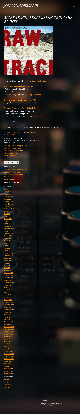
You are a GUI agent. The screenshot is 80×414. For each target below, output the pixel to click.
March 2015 (7, 226)
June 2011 (7, 287)
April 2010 (7, 319)
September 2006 (9, 371)
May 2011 (7, 290)
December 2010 (9, 302)
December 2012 (8, 255)
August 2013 (8, 238)
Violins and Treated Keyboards (16, 86)
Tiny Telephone (35, 94)
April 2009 (7, 346)
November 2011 (8, 278)
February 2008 (8, 368)
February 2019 (8, 197)
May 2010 (7, 317)
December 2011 (8, 275)
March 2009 (7, 349)
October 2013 (8, 236)
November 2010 (9, 305)
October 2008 (8, 356)
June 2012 (7, 263)
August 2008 (8, 361)
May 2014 (7, 231)
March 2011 (7, 295)
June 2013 (7, 243)
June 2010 (7, 314)
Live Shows (7, 384)
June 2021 (7, 189)
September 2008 (9, 359)
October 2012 (8, 258)
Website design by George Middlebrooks (53, 405)
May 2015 (7, 224)
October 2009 (8, 332)
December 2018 (8, 201)
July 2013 (7, 241)
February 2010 (8, 322)
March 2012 (7, 270)
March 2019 (7, 194)
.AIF (32, 86)
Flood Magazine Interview (12, 153)
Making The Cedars (10, 155)
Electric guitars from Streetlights (17, 100)
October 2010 (8, 307)
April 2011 (7, 292)
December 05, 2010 (18, 132)
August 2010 (8, 312)
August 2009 (8, 337)
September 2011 (9, 283)
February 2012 (8, 273)
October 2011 (8, 280)
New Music (7, 387)
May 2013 (7, 246)
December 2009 (9, 327)
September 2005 (9, 373)
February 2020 (8, 192)
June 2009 (7, 341)
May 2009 (7, 344)
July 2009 (7, 339)
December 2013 (8, 233)
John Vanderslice (21, 6)
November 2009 (9, 329)
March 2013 (7, 251)
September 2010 (9, 309)
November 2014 (9, 228)
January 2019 (8, 199)
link (13, 127)
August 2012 (8, 260)
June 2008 (7, 363)
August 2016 (8, 219)
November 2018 (9, 204)
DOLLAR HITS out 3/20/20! (12, 148)
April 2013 (7, 248)
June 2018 (7, 214)
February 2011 (8, 297)
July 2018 (7, 211)
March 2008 (7, 366)
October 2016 (8, 216)
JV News (12, 134)
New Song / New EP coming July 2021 (15, 146)
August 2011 (7, 285)
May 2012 (7, 265)
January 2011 (8, 300)
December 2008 (9, 354)
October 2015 (8, 221)
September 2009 (9, 334)
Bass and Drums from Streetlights (18, 108)
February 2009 (8, 351)
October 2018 (8, 206)
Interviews (7, 380)
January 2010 (8, 324)
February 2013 (8, 253)
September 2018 (9, 209)
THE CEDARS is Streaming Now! (13, 150)
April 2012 (7, 268)
